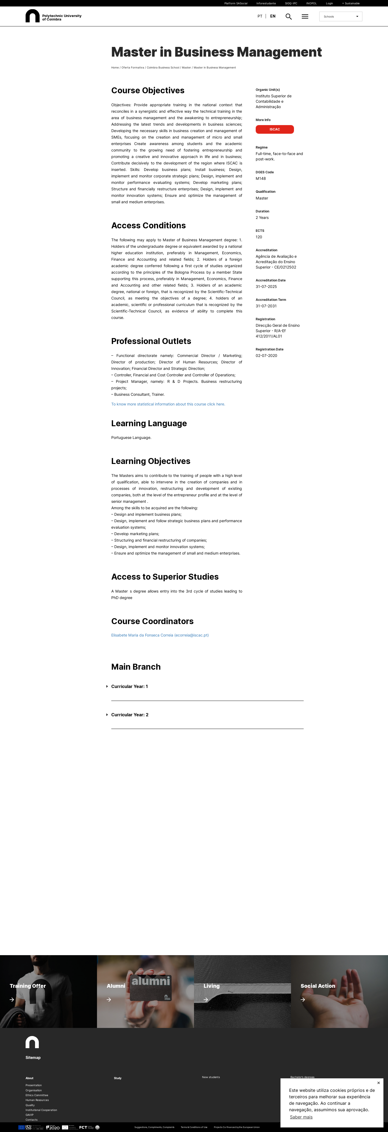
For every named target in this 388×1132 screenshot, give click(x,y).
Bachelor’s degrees (302, 1077)
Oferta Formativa (133, 67)
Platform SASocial (235, 3)
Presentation (34, 1085)
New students (211, 1077)
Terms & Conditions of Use (194, 1127)
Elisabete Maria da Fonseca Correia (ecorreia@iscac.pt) (160, 635)
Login (329, 3)
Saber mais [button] (301, 1117)
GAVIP (29, 1114)
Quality (30, 1105)
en (272, 16)
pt (260, 16)
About (29, 1078)
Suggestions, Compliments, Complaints (154, 1127)
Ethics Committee (37, 1095)
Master (186, 67)
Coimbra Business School (163, 67)
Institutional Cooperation (41, 1110)
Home (115, 67)
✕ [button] (378, 1083)
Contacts (31, 1119)
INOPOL (311, 3)
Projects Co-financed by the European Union (237, 1127)
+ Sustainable (351, 3)
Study (118, 1078)
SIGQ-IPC (291, 3)
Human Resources (37, 1100)
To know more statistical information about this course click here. (168, 404)
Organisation (34, 1090)
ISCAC (275, 129)
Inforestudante (266, 3)
